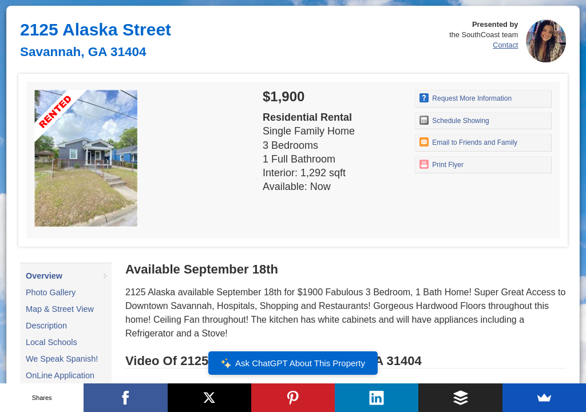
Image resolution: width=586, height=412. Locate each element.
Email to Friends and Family (468, 141)
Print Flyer (441, 164)
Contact (505, 45)
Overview (44, 275)
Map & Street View (60, 309)
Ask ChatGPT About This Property (293, 363)
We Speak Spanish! (62, 358)
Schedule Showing (454, 120)
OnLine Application (60, 375)
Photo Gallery (51, 292)
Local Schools (51, 342)
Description (46, 325)
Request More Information (465, 97)
